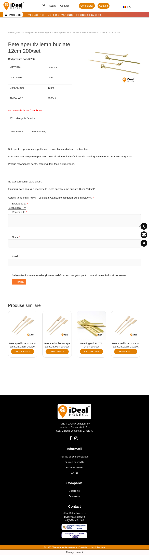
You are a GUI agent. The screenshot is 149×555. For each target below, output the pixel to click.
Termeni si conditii (74, 462)
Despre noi (74, 490)
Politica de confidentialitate (75, 456)
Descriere (16, 131)
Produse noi (35, 14)
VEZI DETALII (22, 351)
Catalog (103, 5)
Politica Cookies (74, 467)
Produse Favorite (88, 14)
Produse (15, 14)
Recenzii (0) (39, 131)
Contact (64, 5)
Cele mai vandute (60, 14)
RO (125, 6)
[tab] (16, 132)
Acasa (52, 5)
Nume (16, 237)
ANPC (74, 473)
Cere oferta (86, 5)
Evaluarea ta (20, 203)
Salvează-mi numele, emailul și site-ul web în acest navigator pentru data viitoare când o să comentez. (69, 275)
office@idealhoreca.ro (74, 513)
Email (16, 256)
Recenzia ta (19, 212)
